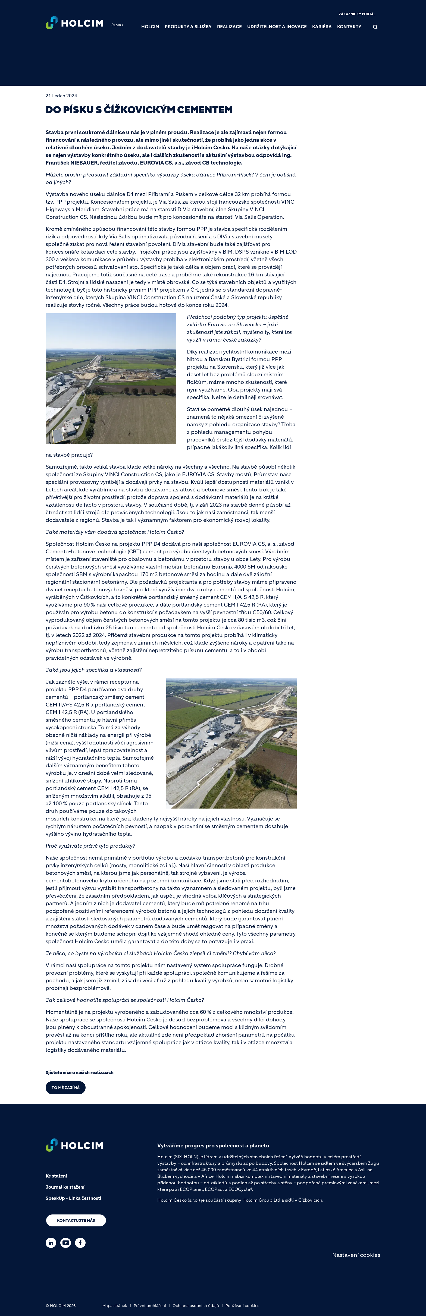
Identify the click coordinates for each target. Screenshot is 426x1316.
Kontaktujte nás (76, 1220)
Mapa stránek (114, 1305)
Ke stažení (56, 1176)
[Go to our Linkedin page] (52, 1243)
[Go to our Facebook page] (81, 1243)
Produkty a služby (188, 26)
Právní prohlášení (150, 1305)
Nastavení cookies (356, 1255)
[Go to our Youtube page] (67, 1243)
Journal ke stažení (65, 1187)
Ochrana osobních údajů (196, 1305)
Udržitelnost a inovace (277, 26)
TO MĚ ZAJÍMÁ (66, 1087)
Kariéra (322, 26)
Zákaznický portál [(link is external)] (357, 14)
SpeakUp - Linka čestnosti (73, 1198)
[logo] (74, 23)
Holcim (150, 26)
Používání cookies (242, 1305)
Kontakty (349, 26)
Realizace (229, 26)
